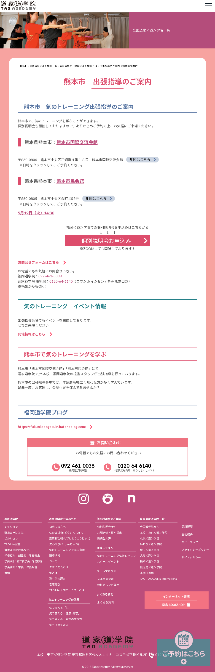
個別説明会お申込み (106, 240)
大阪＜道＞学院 (149, 555)
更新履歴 (187, 526)
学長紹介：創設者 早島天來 (22, 555)
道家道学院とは (14, 532)
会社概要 (187, 534)
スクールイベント (108, 561)
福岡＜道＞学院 (149, 561)
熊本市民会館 (70, 181)
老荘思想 (54, 584)
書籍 (7, 573)
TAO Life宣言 (12, 544)
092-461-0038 (50, 276)
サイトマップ (190, 542)
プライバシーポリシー (195, 549)
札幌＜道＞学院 (149, 538)
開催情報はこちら (33, 334)
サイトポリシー (191, 557)
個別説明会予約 (106, 527)
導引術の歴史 (57, 578)
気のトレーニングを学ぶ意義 (67, 550)
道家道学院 (11, 519)
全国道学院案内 (149, 527)
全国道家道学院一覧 (152, 519)
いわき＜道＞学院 (151, 544)
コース (53, 561)
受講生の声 (104, 538)
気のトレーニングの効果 (64, 599)
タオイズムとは (58, 567)
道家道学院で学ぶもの (62, 519)
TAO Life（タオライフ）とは (66, 590)
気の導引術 (66, 532)
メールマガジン (106, 571)
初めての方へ (57, 527)
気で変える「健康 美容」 (65, 613)
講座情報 (54, 555)
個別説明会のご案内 (109, 519)
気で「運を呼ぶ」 (60, 625)
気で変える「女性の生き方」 (67, 619)
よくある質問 (105, 594)
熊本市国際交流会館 (77, 142)
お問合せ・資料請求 (109, 532)
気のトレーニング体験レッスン (116, 556)
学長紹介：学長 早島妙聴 (20, 567)
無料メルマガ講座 (108, 585)
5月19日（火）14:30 (36, 212)
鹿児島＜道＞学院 (151, 567)
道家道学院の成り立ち (18, 550)
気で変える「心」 (60, 607)
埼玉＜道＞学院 (149, 550)
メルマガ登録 (105, 579)
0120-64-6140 (61, 281)
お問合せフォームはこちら (40, 262)
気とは (53, 573)
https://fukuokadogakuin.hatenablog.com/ (54, 427)
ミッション (11, 527)
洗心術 (64, 544)
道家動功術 (69, 538)
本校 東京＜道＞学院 (153, 532)
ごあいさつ (11, 538)
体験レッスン (105, 548)
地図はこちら (140, 159)
